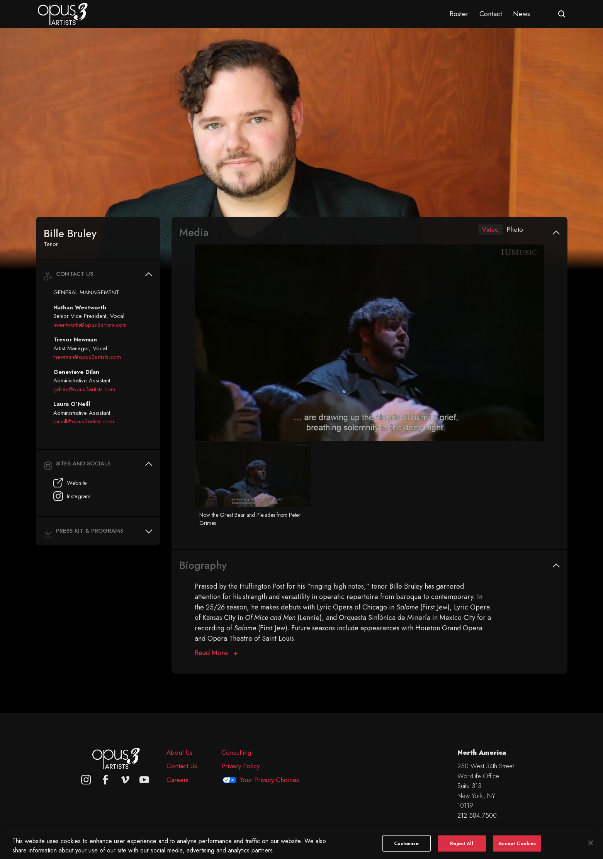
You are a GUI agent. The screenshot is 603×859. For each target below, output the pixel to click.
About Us (179, 752)
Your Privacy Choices (269, 779)
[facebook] (105, 780)
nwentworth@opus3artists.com (90, 325)
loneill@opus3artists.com (83, 421)
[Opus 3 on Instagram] (86, 780)
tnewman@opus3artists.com (87, 357)
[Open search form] (562, 14)
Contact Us (181, 766)
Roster (459, 14)
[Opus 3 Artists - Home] (63, 13)
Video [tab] (489, 230)
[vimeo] (125, 780)
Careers (177, 779)
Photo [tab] (514, 230)
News (521, 14)
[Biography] (216, 653)
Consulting (236, 752)
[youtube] (144, 780)
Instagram (71, 496)
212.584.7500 (477, 815)
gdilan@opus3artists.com (84, 389)
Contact (490, 14)
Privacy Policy (240, 766)
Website (70, 482)
